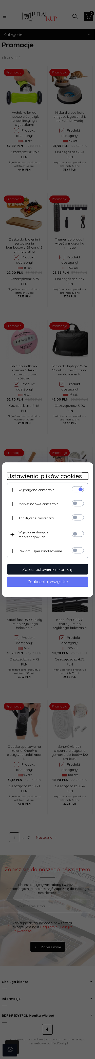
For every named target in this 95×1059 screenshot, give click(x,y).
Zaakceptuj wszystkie (47, 581)
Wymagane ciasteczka (36, 490)
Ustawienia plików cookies (44, 476)
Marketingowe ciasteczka (38, 504)
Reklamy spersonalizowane (40, 551)
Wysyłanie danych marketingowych (33, 534)
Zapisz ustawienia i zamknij (47, 569)
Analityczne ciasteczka (36, 518)
